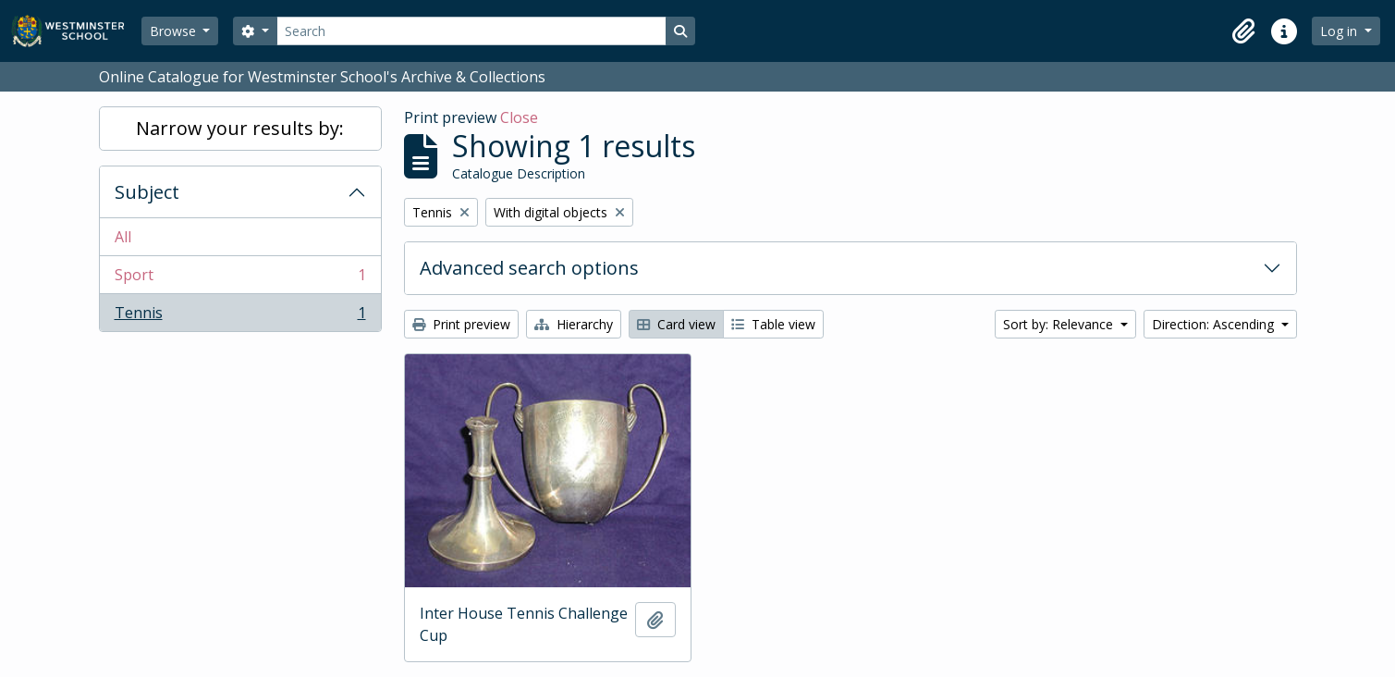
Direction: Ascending (1215, 324)
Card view (676, 324)
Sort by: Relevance (1060, 324)
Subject (147, 191)
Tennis (240, 316)
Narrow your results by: (240, 128)
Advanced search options (529, 267)
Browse (175, 31)
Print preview (461, 324)
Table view (773, 324)
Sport (240, 279)
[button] (1243, 31)
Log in (1340, 31)
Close (519, 117)
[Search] (471, 31)
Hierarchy (573, 324)
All (123, 237)
